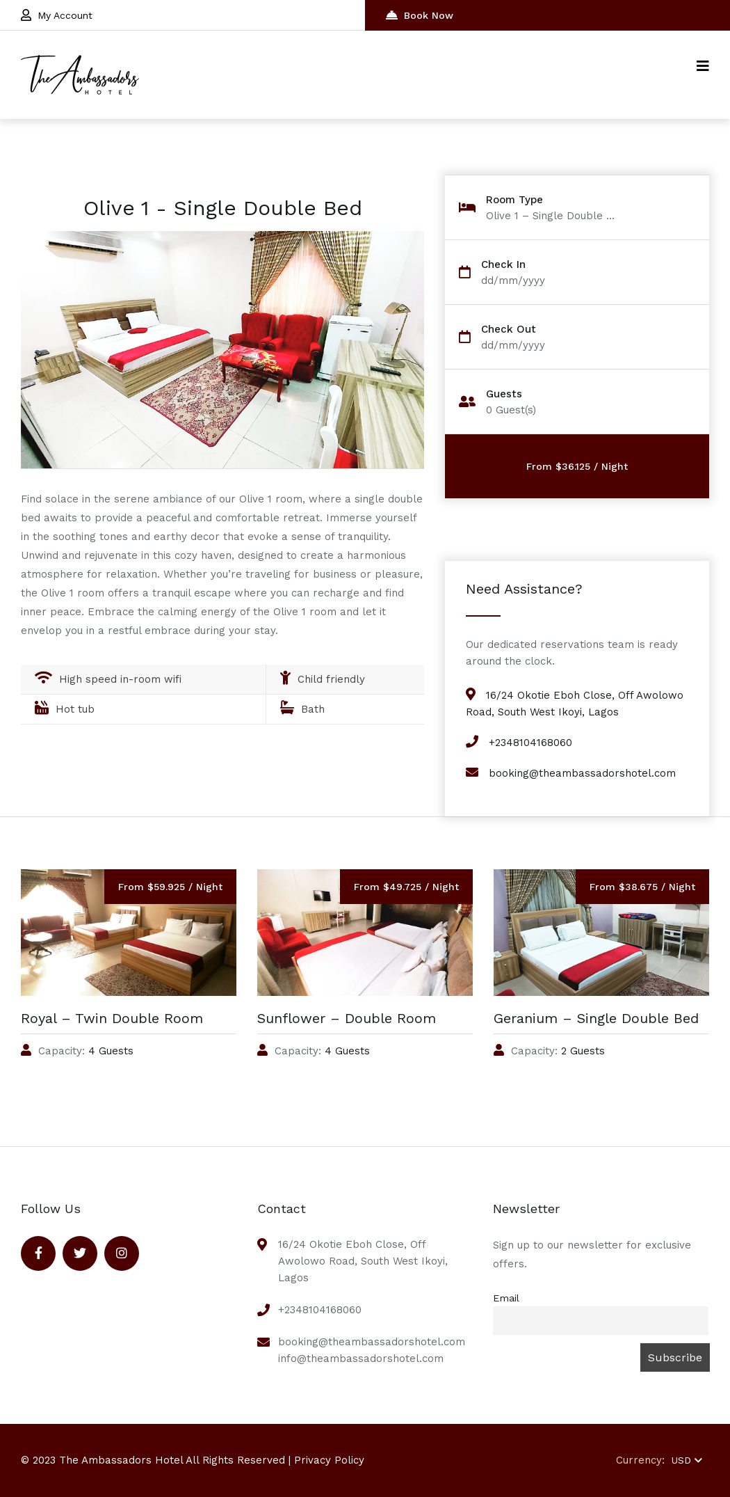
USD (687, 1460)
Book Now (419, 15)
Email (506, 1298)
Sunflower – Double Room (346, 1018)
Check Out (508, 329)
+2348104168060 (530, 742)
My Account (56, 15)
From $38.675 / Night (642, 886)
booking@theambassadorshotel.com (582, 773)
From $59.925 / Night (170, 886)
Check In (503, 265)
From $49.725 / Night (406, 886)
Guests (504, 394)
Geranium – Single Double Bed (596, 1018)
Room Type (514, 200)
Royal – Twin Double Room (112, 1018)
